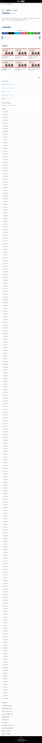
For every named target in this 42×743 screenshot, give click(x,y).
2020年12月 (5, 294)
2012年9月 (5, 572)
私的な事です (6, 722)
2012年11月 (5, 566)
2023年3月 (5, 218)
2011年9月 (5, 606)
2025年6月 (5, 142)
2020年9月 (5, 302)
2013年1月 (5, 561)
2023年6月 (5, 210)
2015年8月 (5, 474)
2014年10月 (5, 502)
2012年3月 (5, 589)
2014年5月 (5, 516)
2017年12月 (5, 395)
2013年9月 (5, 538)
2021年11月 (5, 263)
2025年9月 (5, 134)
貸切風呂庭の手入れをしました (8, 84)
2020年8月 (5, 305)
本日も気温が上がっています (8, 95)
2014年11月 (5, 499)
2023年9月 (5, 201)
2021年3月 (5, 286)
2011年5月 (5, 617)
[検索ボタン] (40, 1)
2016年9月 (5, 437)
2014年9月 (5, 504)
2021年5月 (5, 280)
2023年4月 (5, 215)
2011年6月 (5, 614)
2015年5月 (5, 482)
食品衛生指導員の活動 (8, 728)
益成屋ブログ (6, 719)
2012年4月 (5, 586)
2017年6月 (5, 412)
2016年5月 (5, 448)
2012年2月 (5, 591)
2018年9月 (5, 370)
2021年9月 (5, 269)
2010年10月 (5, 636)
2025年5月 (5, 145)
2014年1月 (5, 527)
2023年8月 (5, 204)
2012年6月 (5, 580)
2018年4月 (5, 384)
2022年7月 (5, 241)
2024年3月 (5, 184)
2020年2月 (5, 322)
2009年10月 (5, 670)
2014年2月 (5, 524)
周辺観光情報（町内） (8, 705)
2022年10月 (5, 232)
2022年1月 (5, 257)
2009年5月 (5, 684)
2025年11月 (5, 128)
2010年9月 (5, 639)
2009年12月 (5, 664)
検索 (39, 77)
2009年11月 (5, 667)
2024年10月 (5, 165)
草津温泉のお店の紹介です (9, 725)
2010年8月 (5, 642)
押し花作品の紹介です (8, 711)
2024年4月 (5, 182)
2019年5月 (5, 347)
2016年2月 (5, 457)
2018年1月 (5, 392)
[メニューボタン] (1, 1)
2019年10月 (5, 333)
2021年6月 (5, 277)
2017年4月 (5, 417)
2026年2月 (5, 120)
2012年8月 (5, 575)
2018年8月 (5, 373)
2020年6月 (5, 311)
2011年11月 (5, 600)
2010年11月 (5, 634)
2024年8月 (5, 170)
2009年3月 (5, 690)
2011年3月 (5, 622)
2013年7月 (5, 544)
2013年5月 (5, 549)
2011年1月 (5, 628)
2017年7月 (5, 409)
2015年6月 (5, 479)
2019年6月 (5, 344)
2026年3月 (5, 117)
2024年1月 (5, 190)
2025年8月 (5, 137)
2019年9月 (5, 336)
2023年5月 (5, 213)
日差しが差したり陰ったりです (8, 88)
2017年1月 (5, 426)
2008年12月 (5, 698)
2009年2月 (5, 693)
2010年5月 (5, 650)
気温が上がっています (6, 98)
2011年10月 (5, 603)
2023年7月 (5, 207)
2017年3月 (5, 420)
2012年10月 (5, 569)
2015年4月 (5, 485)
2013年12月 (5, 530)
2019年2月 (5, 356)
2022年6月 (5, 243)
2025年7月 (5, 140)
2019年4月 (5, 350)
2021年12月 (5, 260)
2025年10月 (5, 131)
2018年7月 (5, 375)
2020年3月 (5, 319)
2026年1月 (5, 123)
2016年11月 (5, 432)
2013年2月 (5, 558)
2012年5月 (5, 583)
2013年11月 (5, 533)
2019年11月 (5, 330)
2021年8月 (5, 271)
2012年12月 (5, 563)
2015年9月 (5, 471)
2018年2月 (5, 389)
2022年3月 (5, 252)
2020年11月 (5, 297)
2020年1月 (5, 325)
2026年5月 (5, 111)
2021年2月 (5, 288)
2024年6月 (5, 176)
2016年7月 (5, 443)
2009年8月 (5, 676)
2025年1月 (5, 156)
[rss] (21, 737)
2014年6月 (5, 513)
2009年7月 (5, 679)
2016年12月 (5, 429)
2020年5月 (5, 314)
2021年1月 (5, 291)
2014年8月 (5, 507)
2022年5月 (5, 246)
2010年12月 (5, 631)
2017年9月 (5, 403)
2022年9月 (5, 235)
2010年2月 (5, 659)
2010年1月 (5, 662)
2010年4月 (5, 653)
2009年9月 (5, 673)
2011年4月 (5, 620)
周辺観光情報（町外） (8, 708)
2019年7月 (5, 342)
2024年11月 (5, 162)
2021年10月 (5, 266)
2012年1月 (5, 594)
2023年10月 (5, 198)
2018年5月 (5, 381)
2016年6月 (5, 446)
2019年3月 (5, 353)
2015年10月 (5, 468)
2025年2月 (5, 154)
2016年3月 (5, 454)
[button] (5, 33)
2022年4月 (5, 249)
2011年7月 (5, 611)
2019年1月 (5, 359)
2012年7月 (5, 577)
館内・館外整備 (6, 733)
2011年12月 (5, 597)
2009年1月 (5, 695)
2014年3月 (5, 521)
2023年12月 (5, 193)
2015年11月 (5, 465)
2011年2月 (5, 625)
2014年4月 (5, 519)
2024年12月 (5, 159)
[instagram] (20, 737)
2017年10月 (5, 401)
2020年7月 (5, 308)
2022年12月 (5, 227)
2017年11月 (5, 398)
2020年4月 (5, 316)
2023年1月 (5, 224)
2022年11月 (5, 229)
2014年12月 (5, 496)
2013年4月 (5, 552)
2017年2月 (5, 423)
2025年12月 (5, 126)
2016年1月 (5, 460)
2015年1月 (5, 493)
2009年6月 (5, 681)
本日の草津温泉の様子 (6, 13)
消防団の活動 (6, 717)
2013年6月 (5, 547)
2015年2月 (5, 490)
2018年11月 (5, 364)
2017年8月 (5, 406)
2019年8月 (5, 339)
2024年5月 (5, 179)
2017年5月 (5, 415)
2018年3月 (5, 387)
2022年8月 (5, 238)
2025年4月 (5, 148)
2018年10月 (5, 367)
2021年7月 (5, 274)
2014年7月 (5, 510)
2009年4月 (5, 687)
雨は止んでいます (5, 91)
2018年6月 (5, 378)
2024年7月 (5, 173)
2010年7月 (5, 645)
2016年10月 (5, 434)
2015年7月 (5, 476)
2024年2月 (5, 187)
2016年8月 (5, 440)
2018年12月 (5, 361)
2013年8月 (5, 541)
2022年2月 (5, 255)
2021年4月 (5, 283)
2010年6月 (5, 648)
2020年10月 (5, 300)
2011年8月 (5, 608)
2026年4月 (5, 114)
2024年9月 (5, 168)
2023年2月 (5, 221)
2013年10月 (5, 535)
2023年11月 (5, 196)
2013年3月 (5, 555)
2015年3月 (5, 488)
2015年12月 (5, 462)
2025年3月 (5, 151)
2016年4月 (5, 451)
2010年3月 (5, 656)
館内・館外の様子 (7, 731)
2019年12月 (5, 328)
